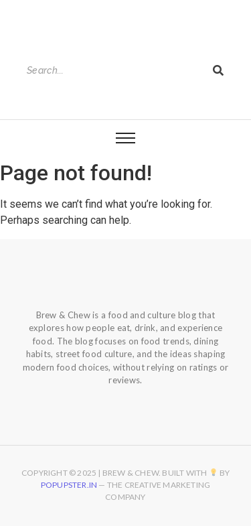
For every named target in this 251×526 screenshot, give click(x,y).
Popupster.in (69, 485)
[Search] (112, 70)
